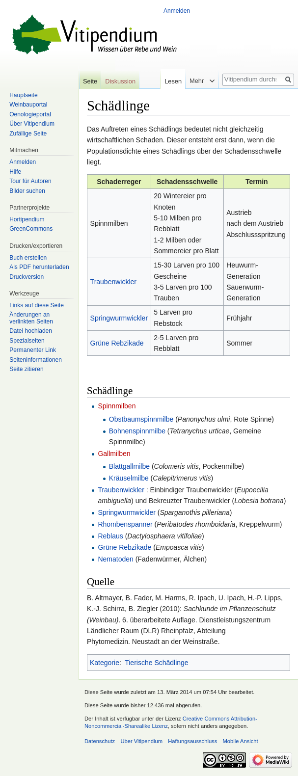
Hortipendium (26, 219)
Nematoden (115, 559)
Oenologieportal (30, 114)
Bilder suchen (27, 190)
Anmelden (176, 10)
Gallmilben (114, 453)
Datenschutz (99, 741)
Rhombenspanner (125, 524)
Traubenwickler (113, 282)
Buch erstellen (28, 257)
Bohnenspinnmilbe (137, 431)
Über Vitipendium (31, 123)
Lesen (170, 81)
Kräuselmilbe (129, 478)
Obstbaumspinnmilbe (141, 419)
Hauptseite (23, 95)
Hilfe (15, 171)
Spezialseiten (26, 340)
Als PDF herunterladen (39, 267)
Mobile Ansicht (240, 741)
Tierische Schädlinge (156, 663)
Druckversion (26, 276)
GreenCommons (31, 228)
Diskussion (120, 81)
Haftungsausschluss (192, 741)
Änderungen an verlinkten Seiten (31, 318)
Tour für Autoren (30, 181)
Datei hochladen (30, 330)
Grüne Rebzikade (117, 343)
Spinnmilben (116, 406)
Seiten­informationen (35, 359)
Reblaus (110, 536)
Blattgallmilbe (129, 466)
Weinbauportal (28, 104)
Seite (90, 81)
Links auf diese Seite (36, 305)
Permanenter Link (32, 350)
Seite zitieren (26, 369)
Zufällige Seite (28, 133)
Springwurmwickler (119, 318)
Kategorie (104, 663)
